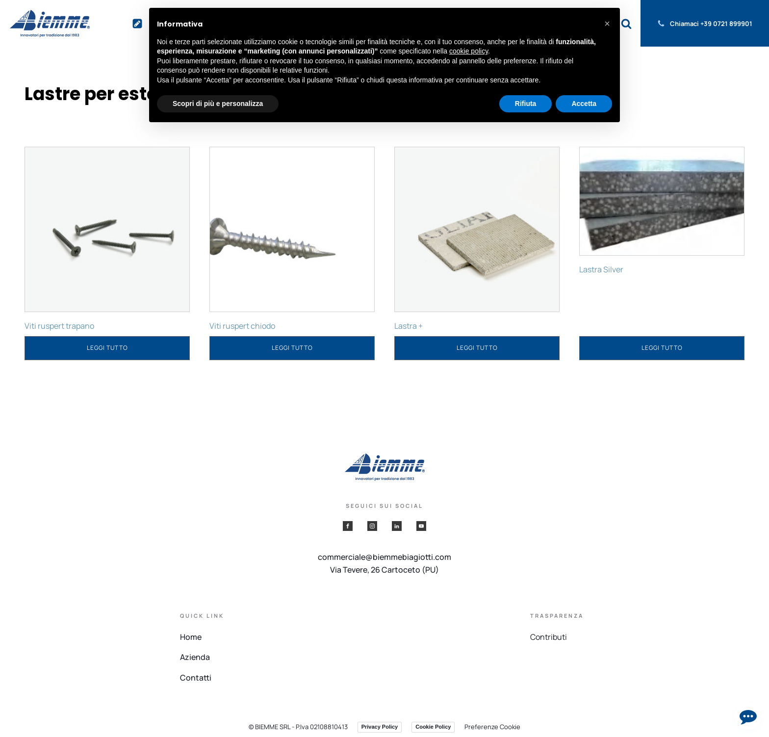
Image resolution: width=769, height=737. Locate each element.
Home (191, 637)
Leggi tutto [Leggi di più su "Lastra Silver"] (662, 347)
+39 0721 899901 (726, 23)
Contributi (548, 637)
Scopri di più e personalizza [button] (218, 103)
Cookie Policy (433, 727)
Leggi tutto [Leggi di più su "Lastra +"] (477, 347)
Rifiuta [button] (526, 103)
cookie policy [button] (468, 51)
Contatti (195, 677)
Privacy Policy (379, 727)
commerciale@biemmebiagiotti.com (384, 557)
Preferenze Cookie (492, 726)
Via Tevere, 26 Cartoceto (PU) (384, 569)
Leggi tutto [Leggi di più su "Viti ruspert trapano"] (107, 347)
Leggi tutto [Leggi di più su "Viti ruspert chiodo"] (292, 347)
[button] (607, 23)
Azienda (195, 657)
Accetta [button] (583, 103)
